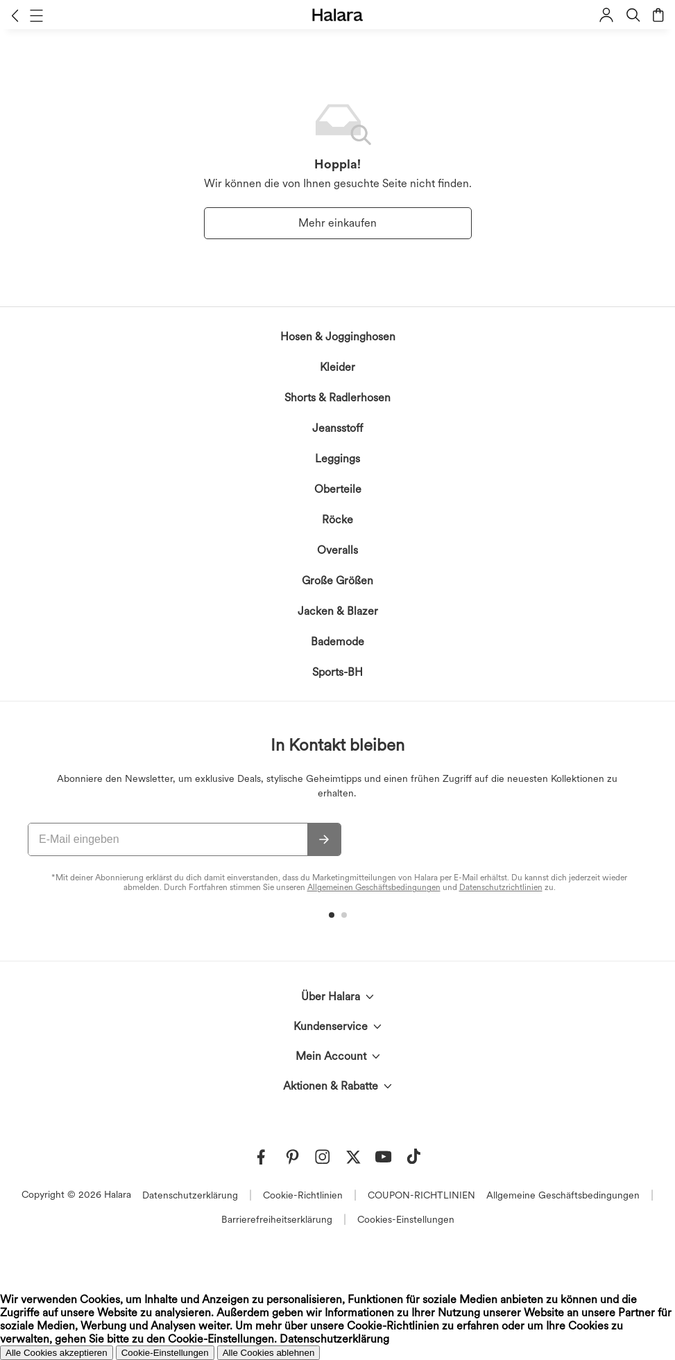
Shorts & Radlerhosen (337, 397)
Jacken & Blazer (338, 611)
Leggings (337, 458)
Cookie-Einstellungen (165, 1353)
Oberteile (337, 489)
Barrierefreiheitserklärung (276, 1219)
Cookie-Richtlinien (303, 1195)
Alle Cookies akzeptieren (57, 1353)
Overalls (337, 550)
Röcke (337, 519)
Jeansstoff (337, 428)
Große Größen (337, 580)
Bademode (337, 641)
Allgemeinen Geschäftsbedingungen (374, 887)
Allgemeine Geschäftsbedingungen (563, 1195)
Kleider (337, 367)
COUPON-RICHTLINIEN (421, 1195)
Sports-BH (337, 672)
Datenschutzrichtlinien (500, 887)
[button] (15, 15)
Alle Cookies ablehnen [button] (269, 1353)
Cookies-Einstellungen (405, 1219)
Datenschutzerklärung (190, 1195)
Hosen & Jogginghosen (337, 336)
